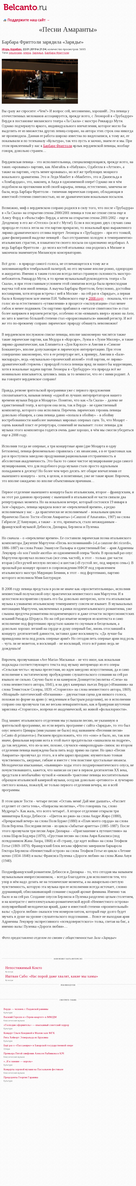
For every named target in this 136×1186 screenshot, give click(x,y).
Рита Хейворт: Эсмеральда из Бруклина (26, 1037)
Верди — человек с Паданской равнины (26, 1009)
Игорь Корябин (11, 49)
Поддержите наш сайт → (28, 20)
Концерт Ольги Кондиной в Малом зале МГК (29, 1033)
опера (27, 52)
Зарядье (37, 52)
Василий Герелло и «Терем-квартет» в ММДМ (30, 1017)
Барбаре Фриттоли (57, 146)
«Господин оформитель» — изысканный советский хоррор (36, 1025)
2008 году (96, 298)
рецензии (15, 52)
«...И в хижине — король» (18, 1061)
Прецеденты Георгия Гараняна (21, 1077)
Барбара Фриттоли (57, 52)
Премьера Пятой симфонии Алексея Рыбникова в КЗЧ (34, 1053)
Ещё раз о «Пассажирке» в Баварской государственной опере (38, 1045)
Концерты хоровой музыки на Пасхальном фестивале (33, 1069)
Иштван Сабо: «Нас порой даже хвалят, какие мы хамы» (51, 976)
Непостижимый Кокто (23, 968)
